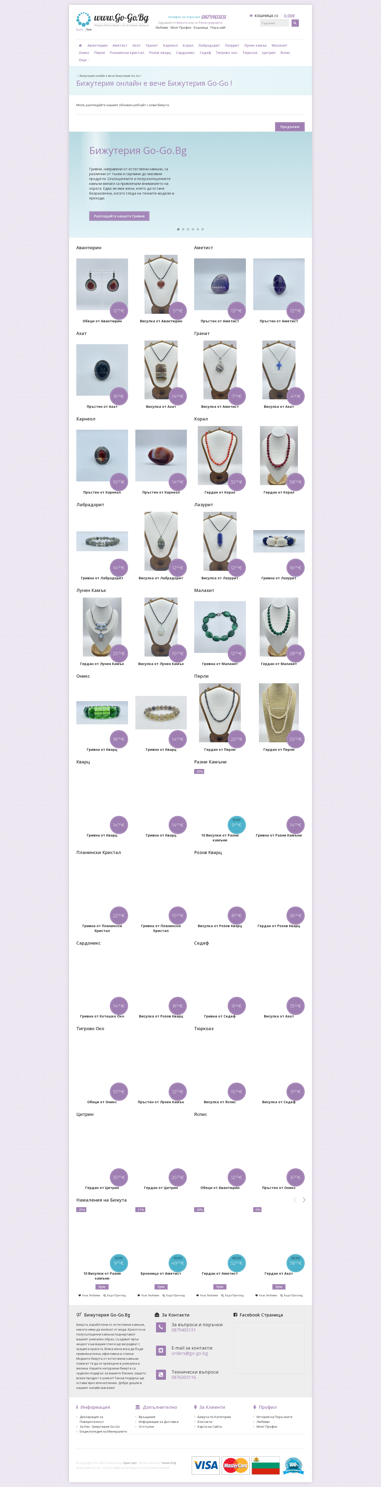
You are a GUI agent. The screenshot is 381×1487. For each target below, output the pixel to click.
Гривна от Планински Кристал (102, 928)
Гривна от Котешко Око (102, 1016)
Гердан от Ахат (279, 1273)
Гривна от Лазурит (278, 578)
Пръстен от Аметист (220, 321)
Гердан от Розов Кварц (279, 925)
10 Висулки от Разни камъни (220, 837)
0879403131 (184, 1330)
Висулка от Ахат (161, 406)
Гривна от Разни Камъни (279, 835)
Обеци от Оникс (102, 1102)
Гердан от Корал (220, 492)
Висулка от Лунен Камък (161, 663)
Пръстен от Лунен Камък (161, 1102)
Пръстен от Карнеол (102, 492)
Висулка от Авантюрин (161, 321)
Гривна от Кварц (102, 749)
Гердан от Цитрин (102, 1187)
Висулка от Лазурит (219, 578)
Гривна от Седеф (220, 1016)
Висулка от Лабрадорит (161, 578)
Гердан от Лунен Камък (102, 663)
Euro (79, 29)
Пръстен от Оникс (279, 1187)
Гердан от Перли (219, 749)
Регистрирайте (210, 22)
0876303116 (184, 1377)
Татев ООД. (168, 1463)
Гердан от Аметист (220, 1273)
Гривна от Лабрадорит (102, 578)
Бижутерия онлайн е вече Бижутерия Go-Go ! (110, 75)
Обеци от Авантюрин (102, 321)
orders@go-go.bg (190, 1353)
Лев (89, 29)
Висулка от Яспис (220, 1102)
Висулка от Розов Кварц (220, 925)
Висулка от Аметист (220, 406)
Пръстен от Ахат (102, 406)
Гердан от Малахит (279, 663)
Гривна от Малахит (220, 663)
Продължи (289, 126)
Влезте (182, 22)
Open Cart (130, 1463)
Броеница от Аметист (161, 1273)
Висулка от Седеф (279, 1102)
